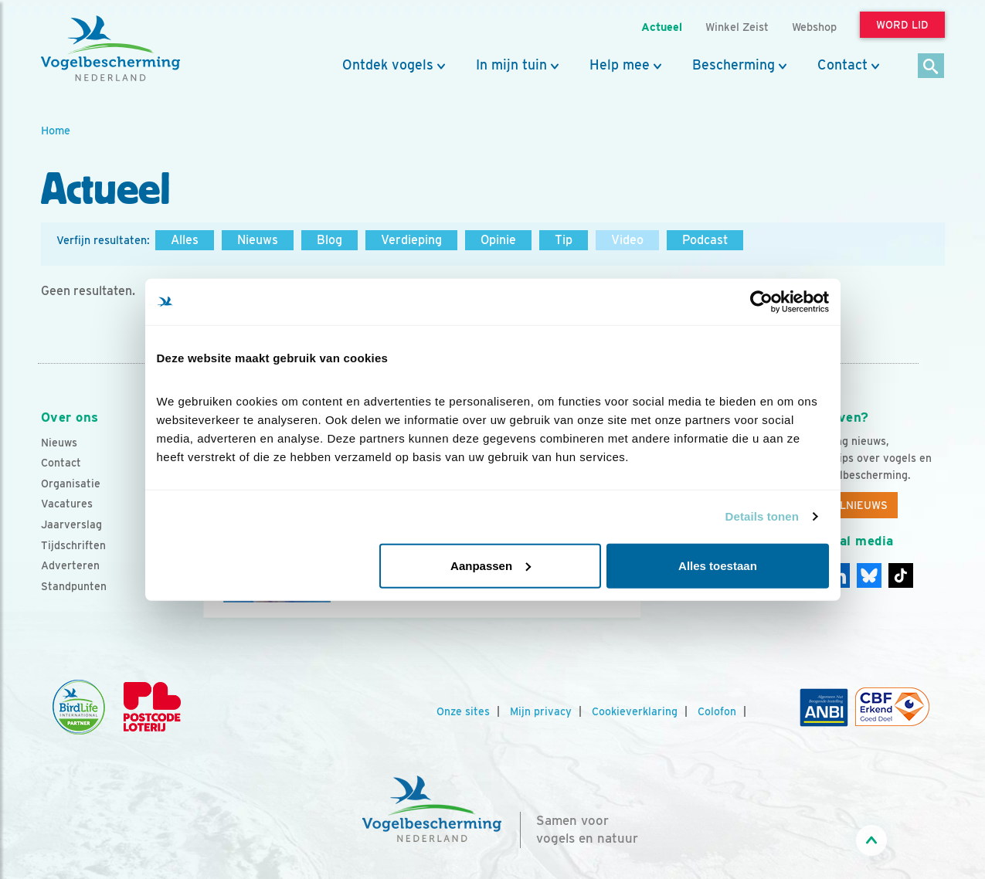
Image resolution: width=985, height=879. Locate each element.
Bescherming (733, 65)
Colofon (717, 711)
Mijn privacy (541, 711)
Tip (563, 239)
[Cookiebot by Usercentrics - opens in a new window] (761, 302)
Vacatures (67, 503)
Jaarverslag (71, 524)
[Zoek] (931, 66)
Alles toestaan (717, 565)
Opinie (498, 239)
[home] (110, 48)
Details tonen (762, 516)
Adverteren (70, 565)
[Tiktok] (900, 575)
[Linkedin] (869, 575)
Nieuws (257, 239)
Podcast (705, 239)
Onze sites (463, 711)
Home (55, 130)
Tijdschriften (73, 545)
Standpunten (74, 586)
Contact (842, 65)
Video (627, 239)
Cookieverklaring (635, 711)
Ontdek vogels (387, 65)
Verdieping (411, 239)
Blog (329, 239)
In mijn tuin (511, 65)
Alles (185, 239)
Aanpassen (490, 565)
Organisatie (70, 483)
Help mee (619, 65)
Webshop (814, 26)
